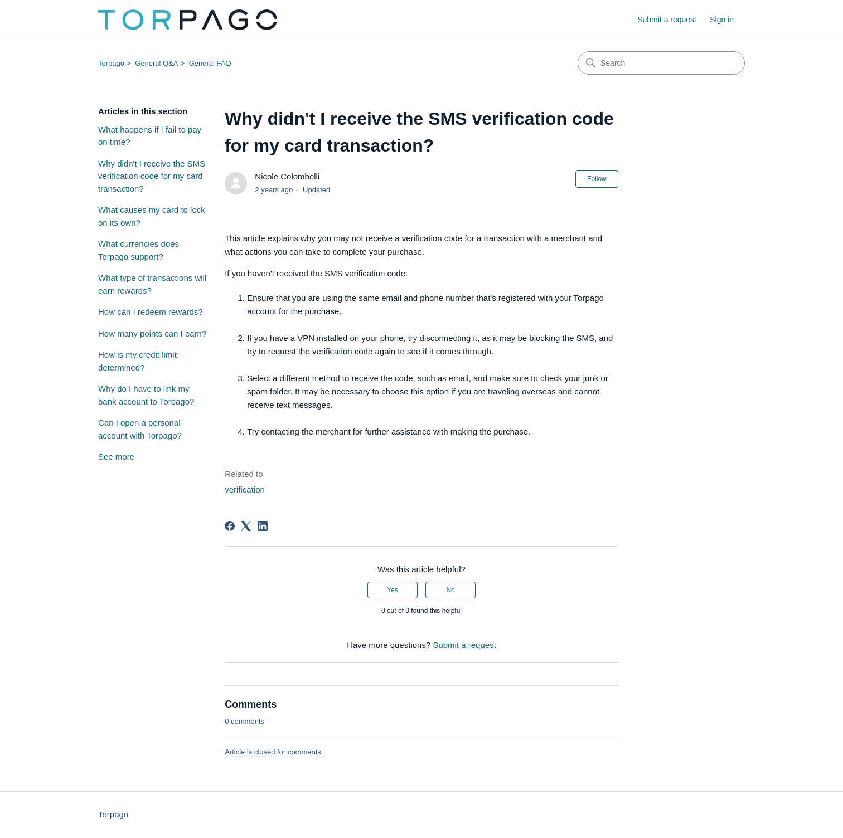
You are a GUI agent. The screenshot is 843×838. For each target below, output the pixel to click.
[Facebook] (230, 526)
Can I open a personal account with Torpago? (140, 429)
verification (245, 489)
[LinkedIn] (263, 526)
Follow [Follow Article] (597, 179)
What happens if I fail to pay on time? (149, 136)
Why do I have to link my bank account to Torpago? (146, 395)
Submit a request (666, 19)
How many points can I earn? (152, 333)
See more (116, 456)
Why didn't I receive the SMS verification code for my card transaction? (151, 176)
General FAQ (210, 63)
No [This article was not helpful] (450, 590)
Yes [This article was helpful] (392, 590)
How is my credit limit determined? (137, 361)
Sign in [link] (722, 19)
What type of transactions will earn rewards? (152, 284)
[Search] (661, 63)
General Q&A (156, 63)
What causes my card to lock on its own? (151, 216)
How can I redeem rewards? (150, 311)
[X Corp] (246, 526)
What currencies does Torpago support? (138, 250)
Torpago (111, 63)
